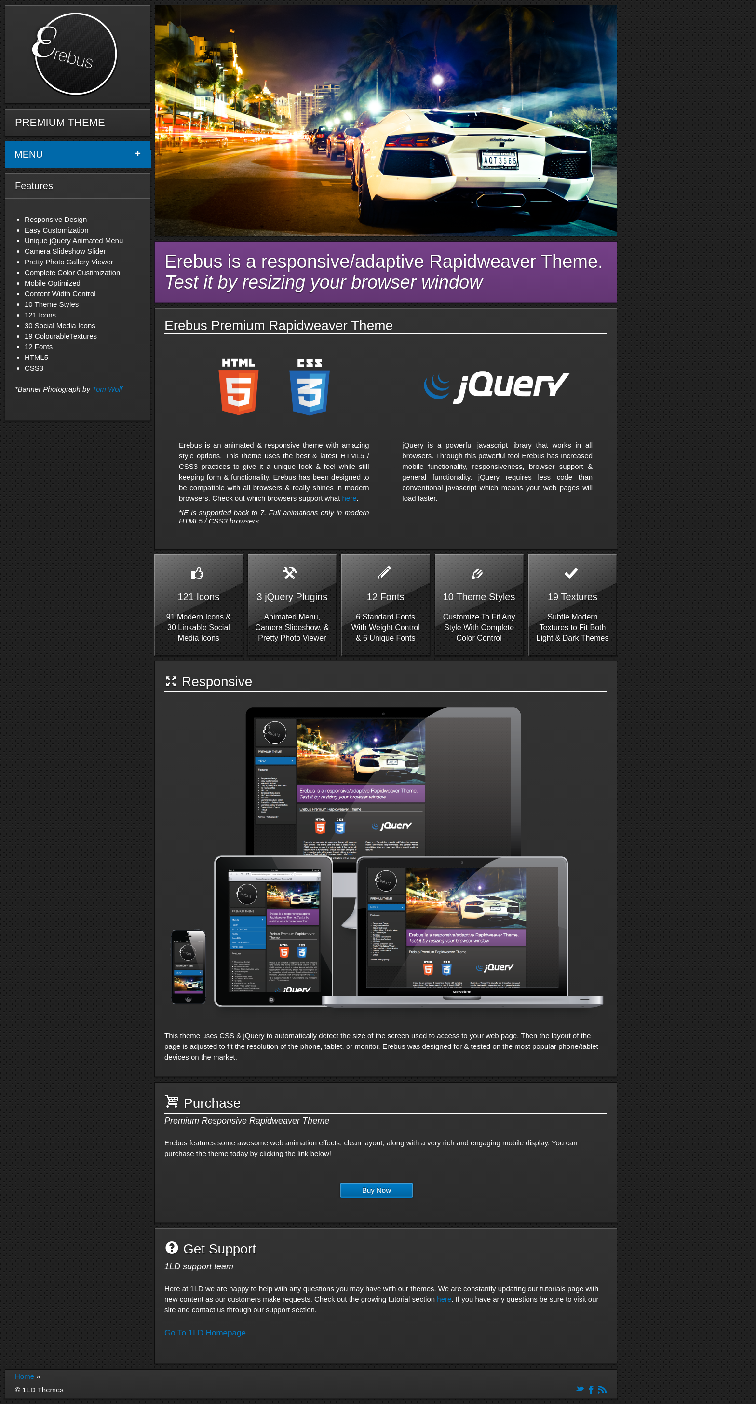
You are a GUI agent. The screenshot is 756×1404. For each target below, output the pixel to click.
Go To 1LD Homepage (205, 1332)
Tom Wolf (107, 389)
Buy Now (376, 1190)
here (349, 498)
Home (24, 1376)
